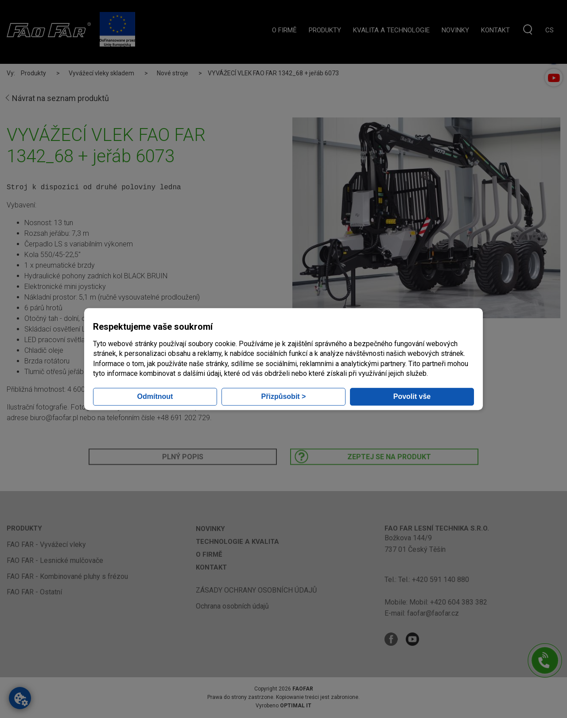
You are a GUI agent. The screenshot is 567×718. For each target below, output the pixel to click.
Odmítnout (155, 396)
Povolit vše (412, 396)
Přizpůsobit (283, 396)
